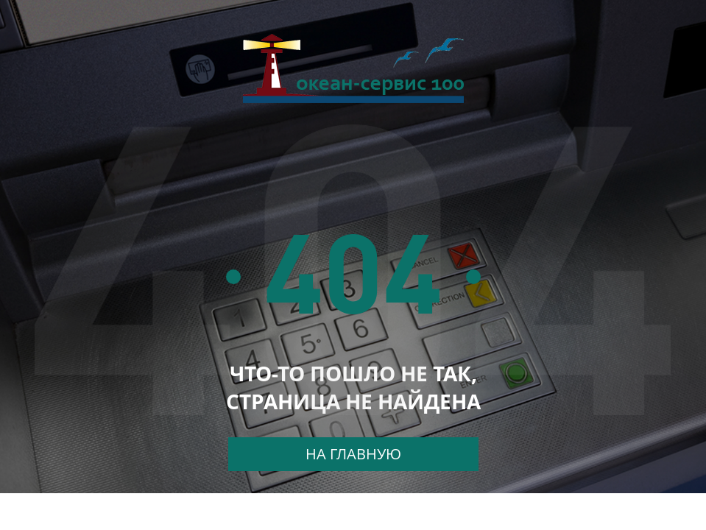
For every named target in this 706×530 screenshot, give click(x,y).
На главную (353, 454)
